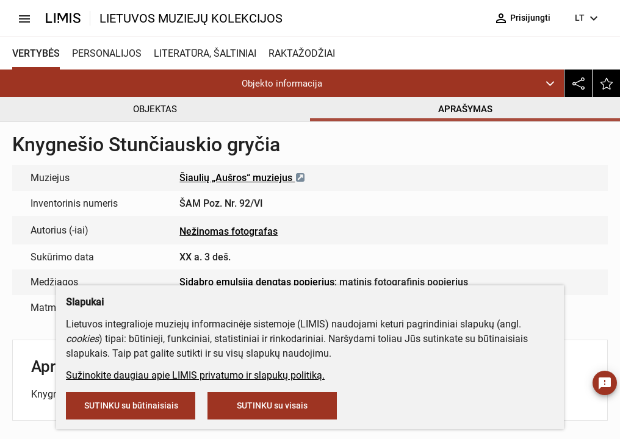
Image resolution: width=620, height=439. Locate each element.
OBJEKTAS (155, 109)
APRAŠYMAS (465, 109)
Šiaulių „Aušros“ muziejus (242, 178)
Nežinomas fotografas (228, 231)
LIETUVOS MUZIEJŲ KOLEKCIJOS (191, 18)
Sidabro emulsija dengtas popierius (256, 282)
